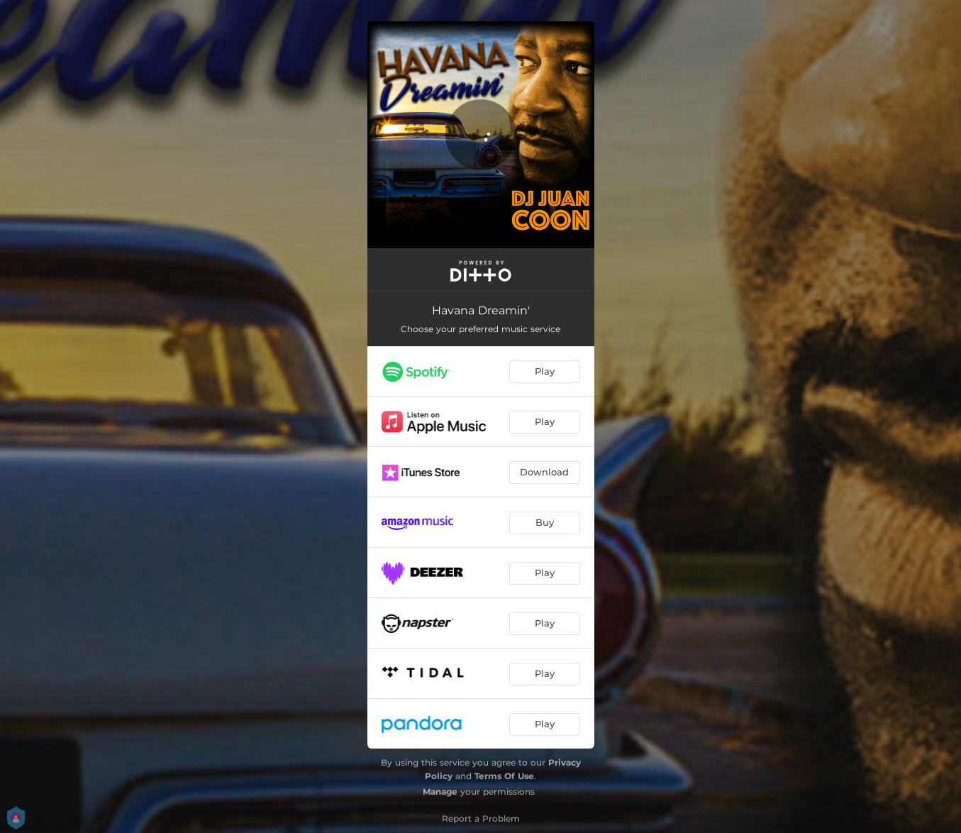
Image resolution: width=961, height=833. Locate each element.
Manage (440, 791)
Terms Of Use (504, 776)
